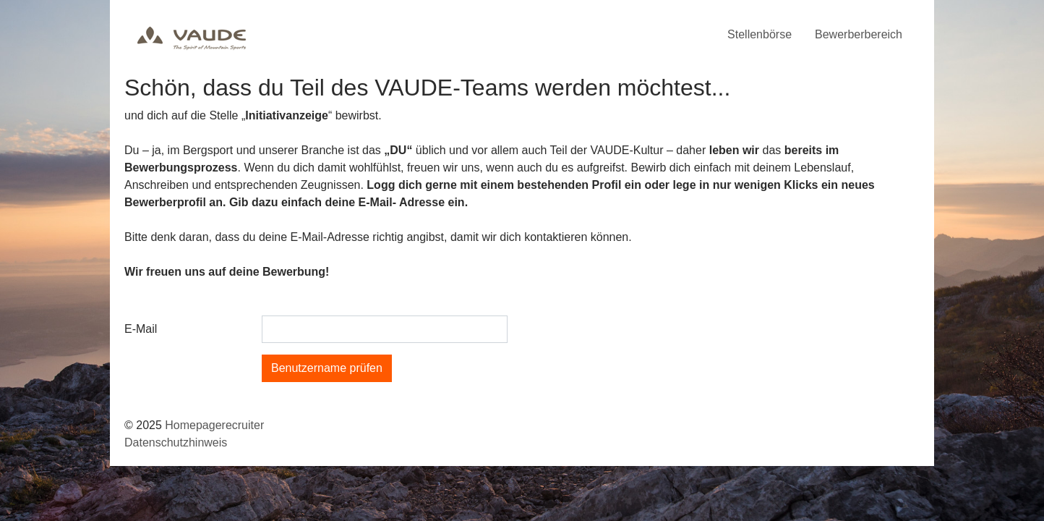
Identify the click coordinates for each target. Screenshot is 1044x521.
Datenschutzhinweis (175, 442)
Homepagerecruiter (214, 425)
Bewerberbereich (858, 34)
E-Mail (140, 329)
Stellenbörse (759, 34)
